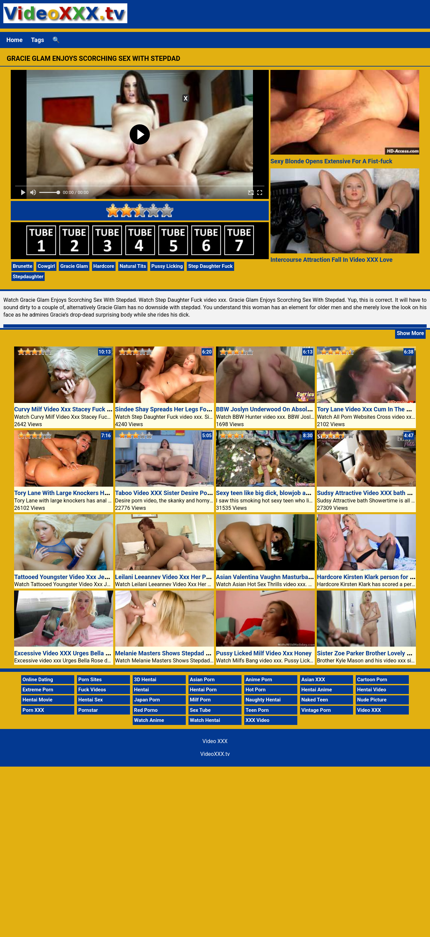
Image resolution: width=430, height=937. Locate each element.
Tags (37, 39)
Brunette (22, 266)
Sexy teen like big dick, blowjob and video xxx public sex (292, 492)
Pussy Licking (167, 266)
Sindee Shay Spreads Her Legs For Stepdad (174, 409)
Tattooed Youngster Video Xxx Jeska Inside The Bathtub (90, 576)
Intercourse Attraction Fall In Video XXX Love (331, 259)
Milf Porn (200, 700)
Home (14, 39)
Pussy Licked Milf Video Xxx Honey (263, 653)
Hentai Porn (203, 690)
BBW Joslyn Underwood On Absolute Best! (273, 409)
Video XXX (369, 710)
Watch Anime (149, 720)
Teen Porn (257, 710)
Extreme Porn (38, 690)
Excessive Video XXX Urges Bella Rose (66, 653)
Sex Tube (200, 710)
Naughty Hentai (263, 700)
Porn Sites (90, 680)
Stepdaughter (28, 277)
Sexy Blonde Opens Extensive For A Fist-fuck (331, 161)
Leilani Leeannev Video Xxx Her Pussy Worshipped (184, 576)
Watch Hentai (205, 720)
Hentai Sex (90, 700)
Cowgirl (46, 266)
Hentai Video (371, 690)
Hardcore (103, 266)
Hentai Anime (316, 690)
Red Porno (146, 710)
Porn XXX (33, 710)
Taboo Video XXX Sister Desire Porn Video (172, 492)
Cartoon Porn (372, 680)
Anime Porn (259, 680)
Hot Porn (256, 690)
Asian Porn (202, 680)
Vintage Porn (316, 710)
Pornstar (88, 710)
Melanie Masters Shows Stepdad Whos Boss (175, 653)
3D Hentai (145, 680)
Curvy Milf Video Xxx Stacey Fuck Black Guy (74, 409)
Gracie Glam (74, 266)
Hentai (141, 690)
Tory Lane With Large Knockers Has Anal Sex (75, 492)
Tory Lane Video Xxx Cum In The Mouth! (371, 409)
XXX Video (257, 720)
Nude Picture (372, 700)
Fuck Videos (92, 690)
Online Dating (38, 680)
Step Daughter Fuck (210, 266)
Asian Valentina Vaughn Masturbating (267, 576)
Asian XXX (313, 680)
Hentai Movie (37, 700)
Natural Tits (133, 266)
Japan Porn (147, 700)
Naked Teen (314, 700)
